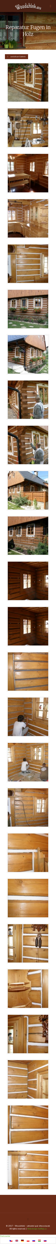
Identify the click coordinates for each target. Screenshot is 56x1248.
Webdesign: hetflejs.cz (37, 1228)
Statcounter (5, 1236)
